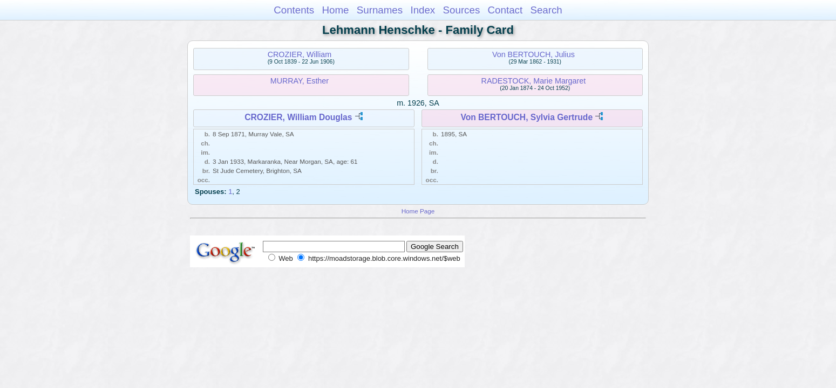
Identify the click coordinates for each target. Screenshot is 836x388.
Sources (461, 10)
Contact (505, 10)
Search (546, 10)
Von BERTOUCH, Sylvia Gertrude (526, 117)
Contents (294, 10)
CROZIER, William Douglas (298, 117)
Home (335, 10)
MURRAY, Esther (299, 81)
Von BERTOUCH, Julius (533, 54)
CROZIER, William (299, 54)
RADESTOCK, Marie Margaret (533, 81)
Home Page (418, 210)
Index (422, 10)
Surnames (380, 10)
